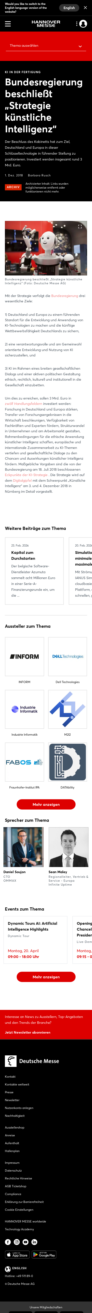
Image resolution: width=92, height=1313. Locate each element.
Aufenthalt (12, 1143)
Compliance (13, 1194)
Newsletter (12, 1100)
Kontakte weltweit (17, 1084)
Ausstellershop (14, 1127)
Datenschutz (13, 1170)
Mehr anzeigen (46, 804)
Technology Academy (19, 1229)
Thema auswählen (24, 45)
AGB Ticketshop (15, 1186)
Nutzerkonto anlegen (19, 1108)
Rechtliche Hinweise (18, 1178)
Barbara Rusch (39, 175)
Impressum (12, 1163)
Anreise (10, 1135)
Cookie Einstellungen (19, 1209)
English (69, 8)
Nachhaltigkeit (15, 1116)
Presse (9, 1092)
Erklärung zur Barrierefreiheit (24, 1202)
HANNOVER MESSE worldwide (25, 1221)
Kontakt (10, 1076)
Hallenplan (12, 1151)
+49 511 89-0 (24, 1276)
